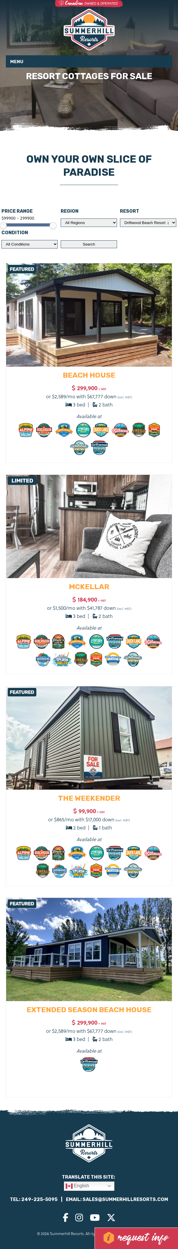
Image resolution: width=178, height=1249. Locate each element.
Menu (16, 61)
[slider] (53, 225)
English (77, 1186)
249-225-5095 (39, 1199)
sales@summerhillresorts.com (125, 1199)
